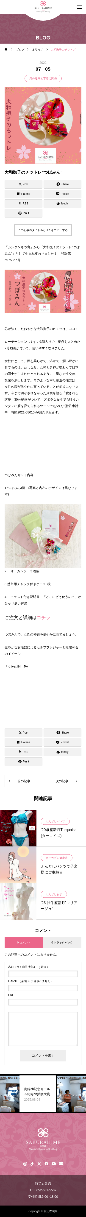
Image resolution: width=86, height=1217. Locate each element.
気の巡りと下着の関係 (43, 78)
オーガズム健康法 (57, 858)
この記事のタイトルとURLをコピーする (43, 230)
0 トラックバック (62, 942)
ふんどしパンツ (55, 821)
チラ (45, 617)
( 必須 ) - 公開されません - (30, 981)
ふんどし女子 (54, 894)
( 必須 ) (28, 967)
